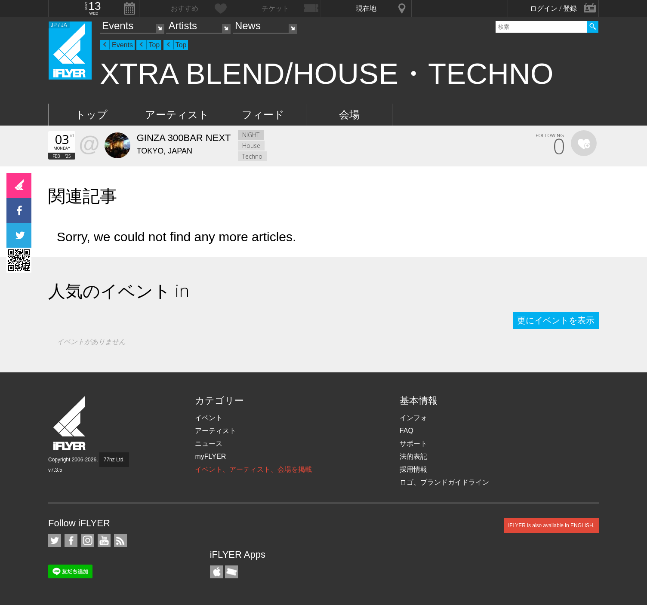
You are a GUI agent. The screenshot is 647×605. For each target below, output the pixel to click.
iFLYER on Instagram (87, 540)
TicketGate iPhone (231, 571)
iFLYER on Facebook (71, 540)
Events (117, 25)
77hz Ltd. (114, 460)
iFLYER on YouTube (104, 540)
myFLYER (210, 456)
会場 (349, 114)
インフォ (413, 417)
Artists (182, 25)
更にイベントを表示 (556, 320)
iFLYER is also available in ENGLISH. (551, 525)
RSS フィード (120, 540)
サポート (413, 443)
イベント (208, 417)
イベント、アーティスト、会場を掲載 (253, 469)
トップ (91, 114)
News (248, 25)
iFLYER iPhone (216, 571)
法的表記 (413, 456)
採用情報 (413, 469)
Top (154, 45)
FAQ (406, 430)
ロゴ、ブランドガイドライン (444, 482)
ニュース (208, 443)
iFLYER (70, 423)
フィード (263, 114)
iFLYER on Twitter (54, 540)
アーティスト (177, 114)
